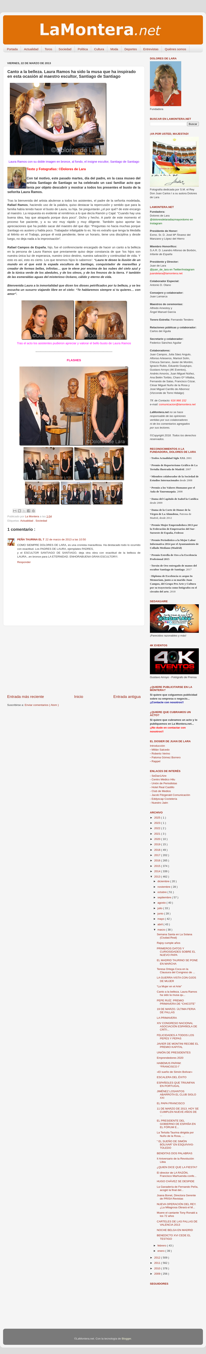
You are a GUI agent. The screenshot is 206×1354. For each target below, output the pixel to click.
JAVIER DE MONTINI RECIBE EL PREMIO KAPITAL (177, 1045)
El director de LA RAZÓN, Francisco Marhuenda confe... (177, 1174)
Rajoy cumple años (168, 942)
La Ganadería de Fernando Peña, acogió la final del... (177, 1188)
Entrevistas (150, 49)
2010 (157, 1268)
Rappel (155, 761)
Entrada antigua (127, 696)
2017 (157, 855)
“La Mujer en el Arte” (169, 986)
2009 (157, 1273)
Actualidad (31, 49)
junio (160, 913)
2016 (157, 860)
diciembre (163, 881)
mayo (161, 918)
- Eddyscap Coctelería (163, 798)
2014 (157, 871)
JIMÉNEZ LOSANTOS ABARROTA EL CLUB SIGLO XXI (176, 1094)
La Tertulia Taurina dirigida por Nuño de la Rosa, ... (175, 1134)
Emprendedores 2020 (170, 1057)
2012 (157, 1257)
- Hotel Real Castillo (162, 787)
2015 (157, 865)
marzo (161, 929)
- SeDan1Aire (158, 775)
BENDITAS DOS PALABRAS (174, 1153)
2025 (157, 817)
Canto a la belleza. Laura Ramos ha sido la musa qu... (177, 993)
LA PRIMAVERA (167, 1017)
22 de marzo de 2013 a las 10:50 (65, 539)
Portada (12, 49)
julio (160, 908)
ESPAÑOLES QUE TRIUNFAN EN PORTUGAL (176, 1084)
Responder (24, 562)
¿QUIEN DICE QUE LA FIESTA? (177, 1167)
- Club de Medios (160, 791)
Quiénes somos (175, 49)
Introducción (157, 745)
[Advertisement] (74, 660)
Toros (48, 49)
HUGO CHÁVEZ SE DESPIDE (176, 1181)
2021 (157, 833)
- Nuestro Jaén (159, 802)
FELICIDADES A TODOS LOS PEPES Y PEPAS (175, 1037)
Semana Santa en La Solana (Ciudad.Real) (174, 936)
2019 (157, 844)
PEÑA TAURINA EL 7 (30, 539)
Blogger (126, 1338)
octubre (162, 892)
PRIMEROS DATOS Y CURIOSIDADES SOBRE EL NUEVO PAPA (176, 951)
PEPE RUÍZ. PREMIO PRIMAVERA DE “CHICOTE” (176, 1002)
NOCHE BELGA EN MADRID (175, 1230)
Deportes (131, 49)
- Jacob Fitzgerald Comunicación (170, 794)
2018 (157, 849)
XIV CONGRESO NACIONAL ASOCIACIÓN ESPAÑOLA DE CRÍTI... (177, 1026)
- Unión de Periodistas (163, 783)
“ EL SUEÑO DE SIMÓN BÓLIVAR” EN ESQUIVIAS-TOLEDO (175, 1144)
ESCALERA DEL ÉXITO (172, 1077)
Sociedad (65, 49)
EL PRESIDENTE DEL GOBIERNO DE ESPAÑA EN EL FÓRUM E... (176, 1124)
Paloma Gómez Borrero (165, 757)
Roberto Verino (160, 753)
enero (161, 1250)
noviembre (164, 886)
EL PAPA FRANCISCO (171, 1103)
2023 (157, 822)
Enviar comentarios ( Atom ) (42, 704)
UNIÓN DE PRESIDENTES (174, 1052)
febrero (162, 1245)
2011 (157, 1262)
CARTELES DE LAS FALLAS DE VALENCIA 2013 (177, 1223)
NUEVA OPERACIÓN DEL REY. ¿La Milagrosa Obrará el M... (176, 1206)
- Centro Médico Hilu (162, 779)
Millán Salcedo (160, 749)
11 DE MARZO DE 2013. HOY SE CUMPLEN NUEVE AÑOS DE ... (178, 1112)
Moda (114, 49)
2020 (157, 839)
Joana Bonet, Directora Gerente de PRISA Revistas (176, 1197)
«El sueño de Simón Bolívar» (174, 1071)
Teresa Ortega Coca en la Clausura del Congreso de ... (176, 970)
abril (160, 924)
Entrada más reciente (25, 696)
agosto (161, 902)
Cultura (99, 49)
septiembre (164, 897)
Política (83, 49)
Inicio (78, 696)
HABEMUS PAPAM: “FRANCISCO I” (169, 1065)
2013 (157, 876)
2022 (157, 828)
